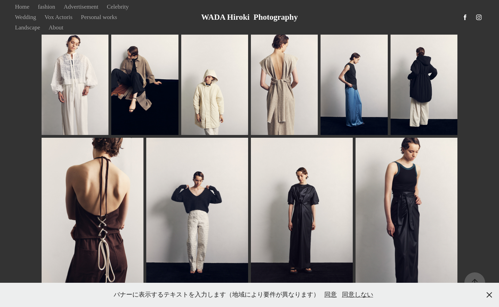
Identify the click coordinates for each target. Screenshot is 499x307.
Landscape (27, 27)
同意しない (357, 294)
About (56, 27)
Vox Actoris (58, 17)
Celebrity (118, 6)
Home (22, 6)
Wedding (25, 17)
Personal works (99, 17)
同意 (330, 294)
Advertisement (81, 6)
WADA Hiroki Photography (249, 17)
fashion (46, 6)
